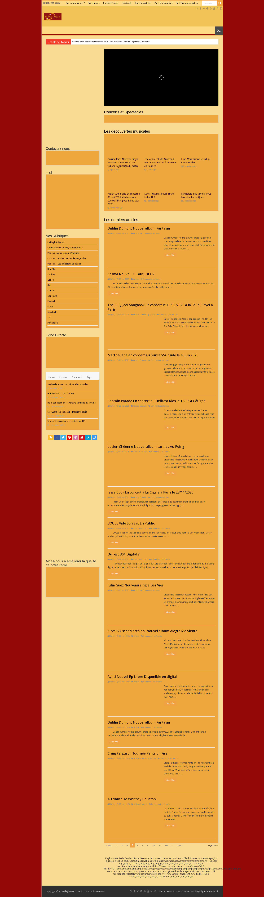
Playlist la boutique (164, 3)
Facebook (126, 3)
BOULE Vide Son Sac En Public (131, 523)
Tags (89, 377)
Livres (50, 306)
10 (153, 845)
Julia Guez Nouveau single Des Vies (136, 585)
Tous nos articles (143, 3)
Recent (52, 377)
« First (109, 845)
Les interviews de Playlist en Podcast (65, 247)
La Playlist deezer (55, 242)
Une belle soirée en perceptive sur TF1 (66, 421)
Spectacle (151, 314)
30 (166, 845)
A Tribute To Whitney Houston (132, 799)
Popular (63, 377)
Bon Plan (51, 269)
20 (160, 845)
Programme (94, 3)
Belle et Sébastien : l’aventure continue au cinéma (71, 402)
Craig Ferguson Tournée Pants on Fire (137, 753)
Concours (52, 296)
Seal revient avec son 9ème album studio (67, 384)
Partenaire (52, 322)
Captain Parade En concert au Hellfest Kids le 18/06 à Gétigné (156, 401)
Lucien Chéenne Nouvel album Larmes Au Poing (146, 447)
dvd (49, 285)
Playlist (112, 233)
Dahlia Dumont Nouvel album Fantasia (139, 228)
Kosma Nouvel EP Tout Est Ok (131, 274)
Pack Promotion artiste (187, 3)
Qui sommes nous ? (75, 3)
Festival (51, 301)
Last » (180, 845)
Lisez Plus (170, 255)
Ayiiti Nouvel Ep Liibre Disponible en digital (142, 677)
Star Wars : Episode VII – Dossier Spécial (67, 412)
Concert (143, 314)
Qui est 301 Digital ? (124, 554)
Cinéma (51, 274)
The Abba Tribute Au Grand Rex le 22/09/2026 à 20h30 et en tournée (160, 162)
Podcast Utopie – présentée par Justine (66, 258)
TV (48, 317)
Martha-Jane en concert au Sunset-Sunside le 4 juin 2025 (153, 355)
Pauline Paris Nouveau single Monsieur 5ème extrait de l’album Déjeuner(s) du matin (111, 41)
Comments (77, 377)
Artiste (136, 233)
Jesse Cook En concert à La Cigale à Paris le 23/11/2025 (150, 492)
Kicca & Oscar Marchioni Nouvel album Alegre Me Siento (152, 631)
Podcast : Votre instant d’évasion (63, 253)
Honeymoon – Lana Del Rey (60, 393)
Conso (50, 280)
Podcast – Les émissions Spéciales (64, 263)
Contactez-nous (110, 3)
